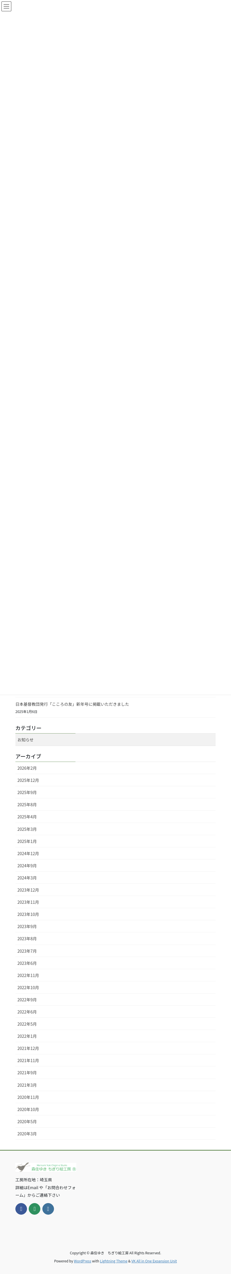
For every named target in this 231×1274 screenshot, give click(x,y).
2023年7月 (27, 951)
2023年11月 (28, 902)
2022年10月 (28, 987)
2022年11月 (28, 975)
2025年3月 (27, 829)
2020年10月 (28, 1109)
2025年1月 (27, 841)
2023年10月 (28, 914)
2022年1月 (27, 1036)
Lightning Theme (113, 1260)
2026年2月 (27, 768)
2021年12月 (28, 1048)
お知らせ (25, 740)
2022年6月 (27, 1012)
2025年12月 (28, 780)
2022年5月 (27, 1024)
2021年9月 (27, 1072)
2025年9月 (27, 792)
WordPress (82, 1260)
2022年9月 (27, 999)
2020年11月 (28, 1097)
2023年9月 (27, 926)
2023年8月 (27, 938)
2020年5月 (27, 1121)
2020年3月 (27, 1133)
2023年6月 (27, 963)
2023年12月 (28, 890)
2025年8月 (27, 804)
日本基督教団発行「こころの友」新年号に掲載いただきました (72, 704)
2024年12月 (28, 853)
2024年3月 (27, 878)
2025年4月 (27, 817)
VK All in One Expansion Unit (154, 1260)
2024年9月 (27, 865)
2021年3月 (27, 1085)
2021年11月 (28, 1060)
